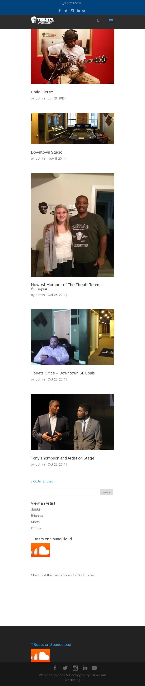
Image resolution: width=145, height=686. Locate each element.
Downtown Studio (46, 152)
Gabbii (35, 509)
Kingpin (36, 528)
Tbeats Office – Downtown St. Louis (63, 373)
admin (40, 98)
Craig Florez (42, 92)
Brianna (37, 515)
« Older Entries (42, 481)
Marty (35, 522)
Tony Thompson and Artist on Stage (63, 458)
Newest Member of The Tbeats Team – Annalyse (66, 287)
